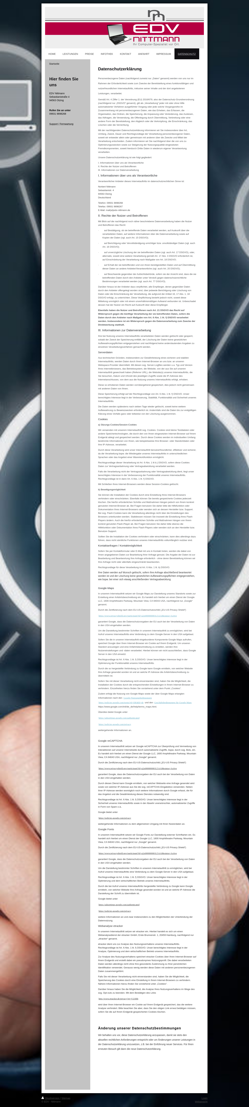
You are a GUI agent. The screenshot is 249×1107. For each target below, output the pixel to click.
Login (205, 1098)
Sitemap (65, 1098)
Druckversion (51, 1098)
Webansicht (201, 1101)
